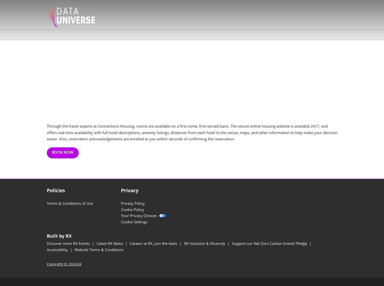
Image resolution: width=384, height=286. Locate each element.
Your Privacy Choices (143, 215)
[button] (63, 152)
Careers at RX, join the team (154, 243)
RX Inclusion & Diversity (205, 243)
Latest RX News (110, 243)
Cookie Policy (132, 209)
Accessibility (58, 249)
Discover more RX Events (69, 243)
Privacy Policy (133, 203)
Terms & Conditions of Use (70, 203)
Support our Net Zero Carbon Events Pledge (270, 243)
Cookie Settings (134, 221)
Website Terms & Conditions (99, 249)
